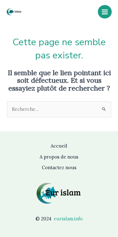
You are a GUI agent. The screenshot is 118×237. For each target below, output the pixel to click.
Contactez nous (59, 167)
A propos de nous (59, 157)
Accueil (59, 146)
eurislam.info (68, 219)
